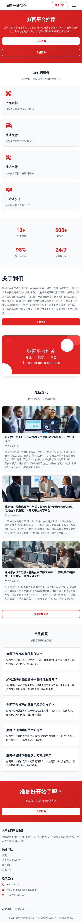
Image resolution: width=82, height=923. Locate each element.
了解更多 (41, 52)
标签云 (70, 918)
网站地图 (63, 918)
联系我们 (6, 865)
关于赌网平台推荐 (11, 860)
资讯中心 (6, 869)
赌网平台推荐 (22, 918)
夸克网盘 (19, 909)
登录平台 (59, 5)
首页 (4, 855)
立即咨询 (41, 41)
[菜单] (74, 5)
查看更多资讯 (41, 614)
